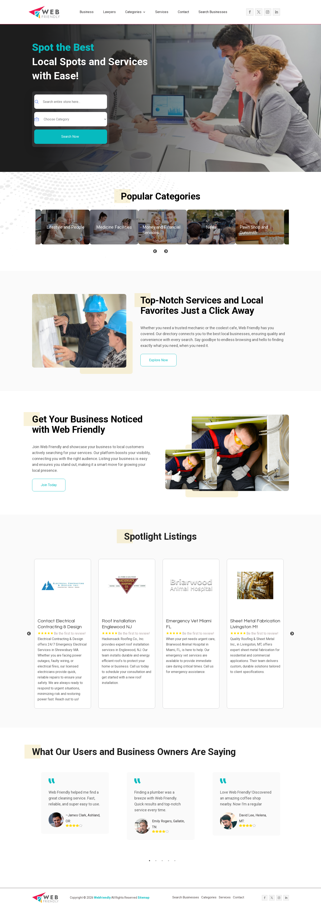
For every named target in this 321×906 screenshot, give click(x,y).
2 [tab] (156, 861)
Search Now (70, 137)
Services (161, 12)
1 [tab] (149, 861)
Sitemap (143, 897)
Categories (133, 12)
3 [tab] (162, 861)
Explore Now (158, 360)
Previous (155, 251)
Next (166, 251)
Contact (183, 12)
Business (87, 12)
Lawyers (109, 12)
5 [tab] (175, 861)
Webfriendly (102, 897)
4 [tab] (168, 861)
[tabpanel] (64, 634)
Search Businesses (213, 12)
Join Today (49, 485)
